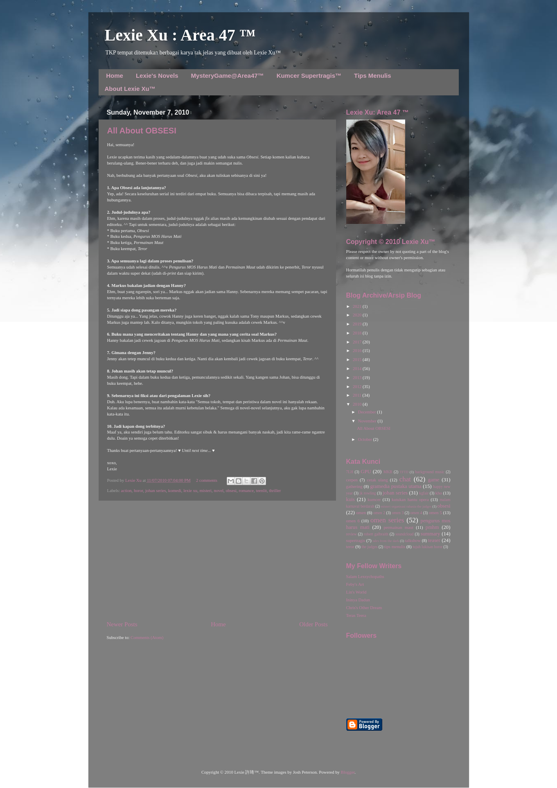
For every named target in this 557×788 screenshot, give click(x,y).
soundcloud (404, 534)
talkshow (412, 540)
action (126, 490)
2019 (358, 324)
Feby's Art (355, 584)
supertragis (355, 540)
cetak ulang (377, 480)
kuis (350, 499)
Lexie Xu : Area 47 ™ (180, 35)
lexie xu (190, 490)
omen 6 (353, 521)
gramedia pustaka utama (395, 486)
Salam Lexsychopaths (365, 576)
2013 (358, 377)
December (367, 412)
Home (114, 75)
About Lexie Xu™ (130, 88)
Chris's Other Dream (364, 607)
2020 (358, 315)
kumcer (374, 499)
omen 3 (398, 512)
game (434, 480)
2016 (358, 350)
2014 (358, 368)
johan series (155, 490)
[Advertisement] (217, 560)
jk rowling (368, 493)
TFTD (404, 472)
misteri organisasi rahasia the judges (406, 506)
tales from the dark (385, 541)
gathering (354, 486)
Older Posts (313, 624)
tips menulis (395, 546)
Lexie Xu (134, 480)
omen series (387, 520)
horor (138, 490)
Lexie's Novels (157, 75)
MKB (387, 472)
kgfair (423, 493)
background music (429, 472)
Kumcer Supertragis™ (309, 75)
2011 (358, 395)
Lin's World (356, 592)
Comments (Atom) (147, 637)
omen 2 (379, 512)
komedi (174, 490)
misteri (205, 490)
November (368, 421)
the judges (369, 546)
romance (246, 490)
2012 (358, 386)
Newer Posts (122, 624)
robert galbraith (376, 534)
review (351, 534)
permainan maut (398, 527)
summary (430, 534)
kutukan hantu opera (410, 499)
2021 (358, 306)
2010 (358, 404)
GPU (366, 471)
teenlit (261, 490)
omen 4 (416, 512)
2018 (358, 333)
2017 (358, 342)
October (365, 439)
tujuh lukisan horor (427, 546)
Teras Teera (356, 615)
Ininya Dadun (358, 600)
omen (361, 512)
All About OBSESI (141, 130)
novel (218, 490)
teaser (434, 540)
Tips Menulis (372, 75)
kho (438, 493)
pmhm (432, 527)
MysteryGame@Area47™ (227, 75)
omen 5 (435, 512)
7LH (350, 472)
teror (350, 546)
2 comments (206, 480)
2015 (358, 359)
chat (405, 479)
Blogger (348, 772)
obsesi (231, 490)
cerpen (352, 480)
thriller (275, 490)
